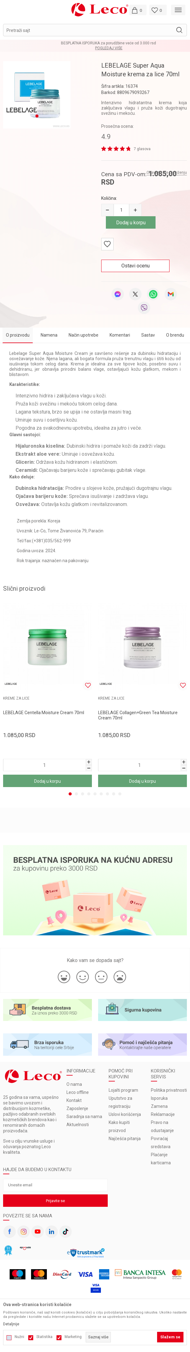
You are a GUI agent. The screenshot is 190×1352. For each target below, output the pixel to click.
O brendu (175, 335)
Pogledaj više (95, 48)
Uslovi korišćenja (125, 1114)
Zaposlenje (77, 1108)
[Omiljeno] (158, 10)
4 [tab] (88, 793)
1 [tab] (70, 793)
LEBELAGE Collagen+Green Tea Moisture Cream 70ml (138, 715)
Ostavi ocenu (135, 266)
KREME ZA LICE (16, 698)
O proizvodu (17, 335)
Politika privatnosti (169, 1090)
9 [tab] (119, 793)
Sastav (148, 335)
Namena (49, 335)
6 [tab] (101, 793)
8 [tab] (113, 793)
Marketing (73, 1337)
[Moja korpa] (138, 10)
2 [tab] (76, 793)
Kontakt (74, 1100)
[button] (95, 30)
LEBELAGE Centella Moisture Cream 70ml (43, 712)
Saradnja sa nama (84, 1116)
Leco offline (77, 1092)
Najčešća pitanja (125, 1138)
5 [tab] (95, 793)
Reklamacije (163, 1114)
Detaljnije (11, 1324)
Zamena (159, 1106)
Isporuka (159, 1098)
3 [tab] (82, 793)
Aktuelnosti (77, 1124)
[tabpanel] (47, 696)
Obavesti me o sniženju (167, 172)
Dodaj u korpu (131, 223)
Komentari (120, 335)
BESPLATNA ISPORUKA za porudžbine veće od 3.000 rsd (95, 43)
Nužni (19, 1337)
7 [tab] (107, 793)
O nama (74, 1084)
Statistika (44, 1337)
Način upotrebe (83, 335)
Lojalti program (123, 1090)
